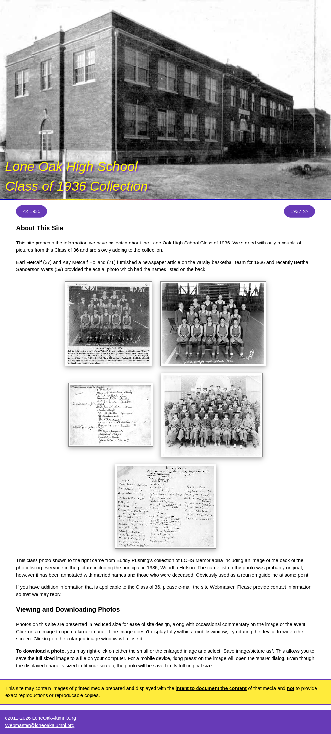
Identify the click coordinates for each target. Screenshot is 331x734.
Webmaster (222, 587)
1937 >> (299, 211)
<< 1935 (31, 211)
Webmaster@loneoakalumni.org (39, 725)
